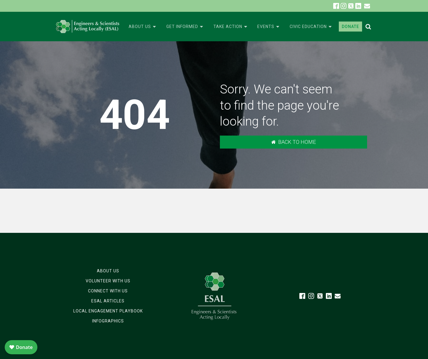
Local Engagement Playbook (108, 311)
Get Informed (185, 26)
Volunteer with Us (108, 281)
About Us (143, 26)
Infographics (108, 321)
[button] (367, 6)
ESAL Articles (108, 301)
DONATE (350, 26)
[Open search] (368, 26)
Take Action (230, 26)
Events (268, 26)
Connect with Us (108, 291)
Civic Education (311, 26)
